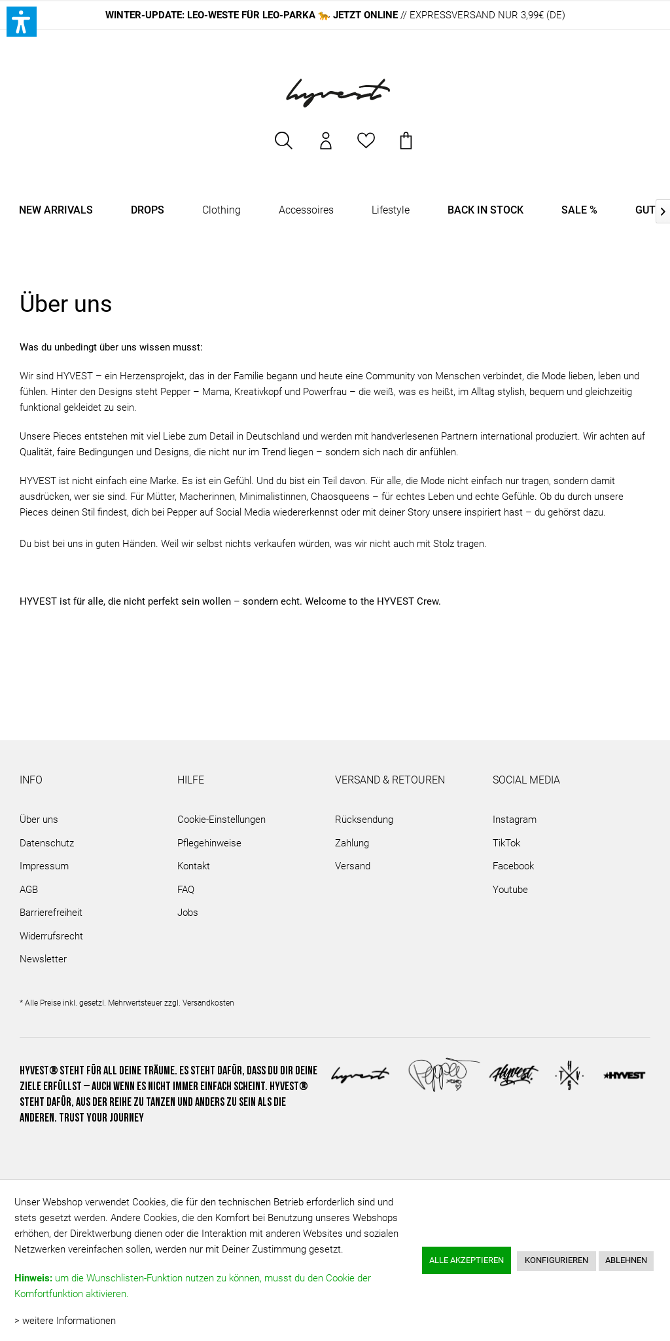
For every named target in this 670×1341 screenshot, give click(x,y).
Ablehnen (626, 1260)
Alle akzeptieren (466, 1260)
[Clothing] (221, 210)
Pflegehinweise (209, 843)
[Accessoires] (306, 210)
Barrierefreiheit (51, 912)
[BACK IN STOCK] (485, 210)
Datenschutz (47, 843)
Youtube (510, 890)
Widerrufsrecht (51, 936)
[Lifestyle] (390, 210)
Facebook (513, 866)
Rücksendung (364, 819)
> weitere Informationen (65, 1321)
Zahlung (352, 843)
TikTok (506, 843)
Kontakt (193, 866)
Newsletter (43, 959)
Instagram (515, 819)
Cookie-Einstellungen (221, 819)
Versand (352, 866)
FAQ (185, 890)
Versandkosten (208, 1003)
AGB (29, 890)
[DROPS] (147, 210)
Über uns (39, 819)
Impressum (44, 866)
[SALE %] (579, 210)
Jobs (187, 912)
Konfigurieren (556, 1260)
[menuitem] (285, 147)
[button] (22, 22)
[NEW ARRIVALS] (56, 210)
